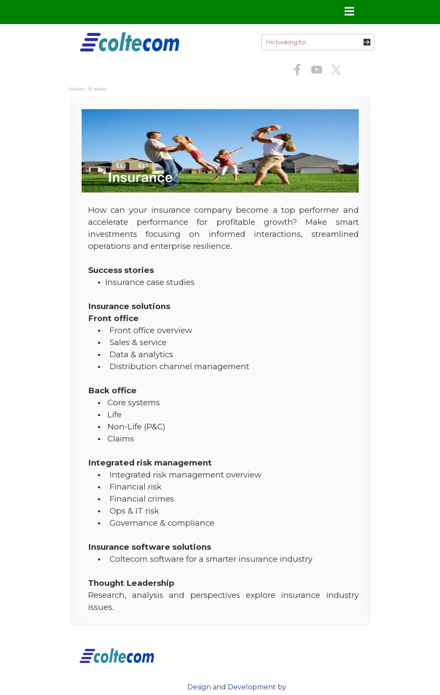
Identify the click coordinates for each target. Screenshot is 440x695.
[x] (336, 69)
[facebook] (297, 69)
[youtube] (316, 69)
